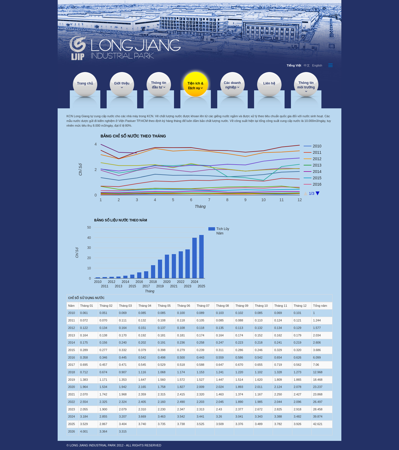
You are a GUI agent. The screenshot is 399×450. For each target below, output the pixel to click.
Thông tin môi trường (306, 85)
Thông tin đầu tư (158, 85)
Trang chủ (85, 83)
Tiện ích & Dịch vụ (195, 85)
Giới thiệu (121, 83)
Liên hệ (269, 83)
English (317, 65)
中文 (307, 65)
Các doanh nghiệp (232, 85)
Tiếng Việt (294, 65)
